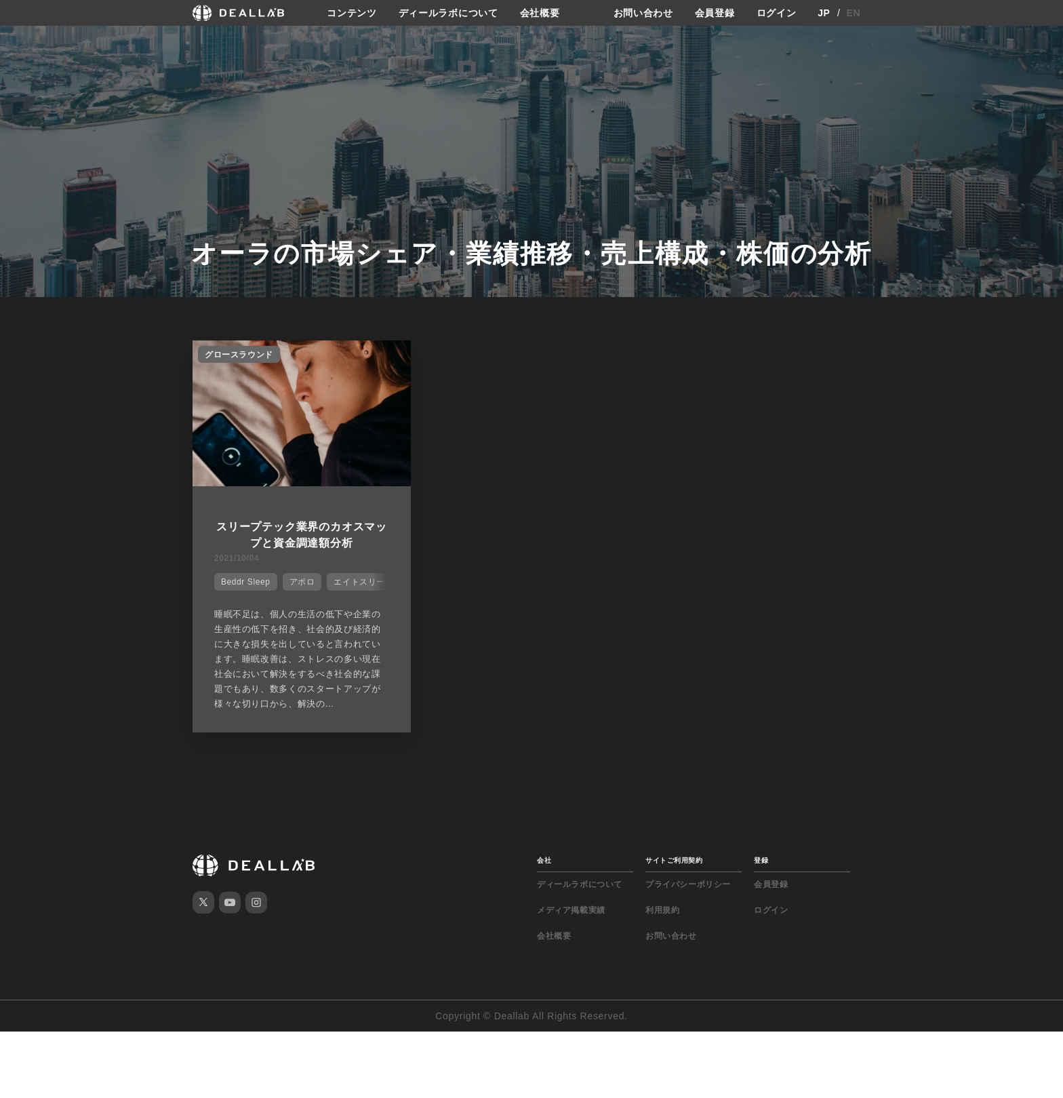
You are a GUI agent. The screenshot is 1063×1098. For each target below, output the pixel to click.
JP (824, 12)
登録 (761, 860)
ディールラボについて (448, 12)
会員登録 (715, 12)
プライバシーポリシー (688, 884)
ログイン (777, 12)
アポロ (302, 582)
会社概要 (540, 12)
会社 (544, 860)
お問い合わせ (643, 12)
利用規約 (662, 910)
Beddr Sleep (245, 582)
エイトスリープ (363, 582)
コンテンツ (352, 12)
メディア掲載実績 (571, 910)
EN (854, 12)
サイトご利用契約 (673, 860)
